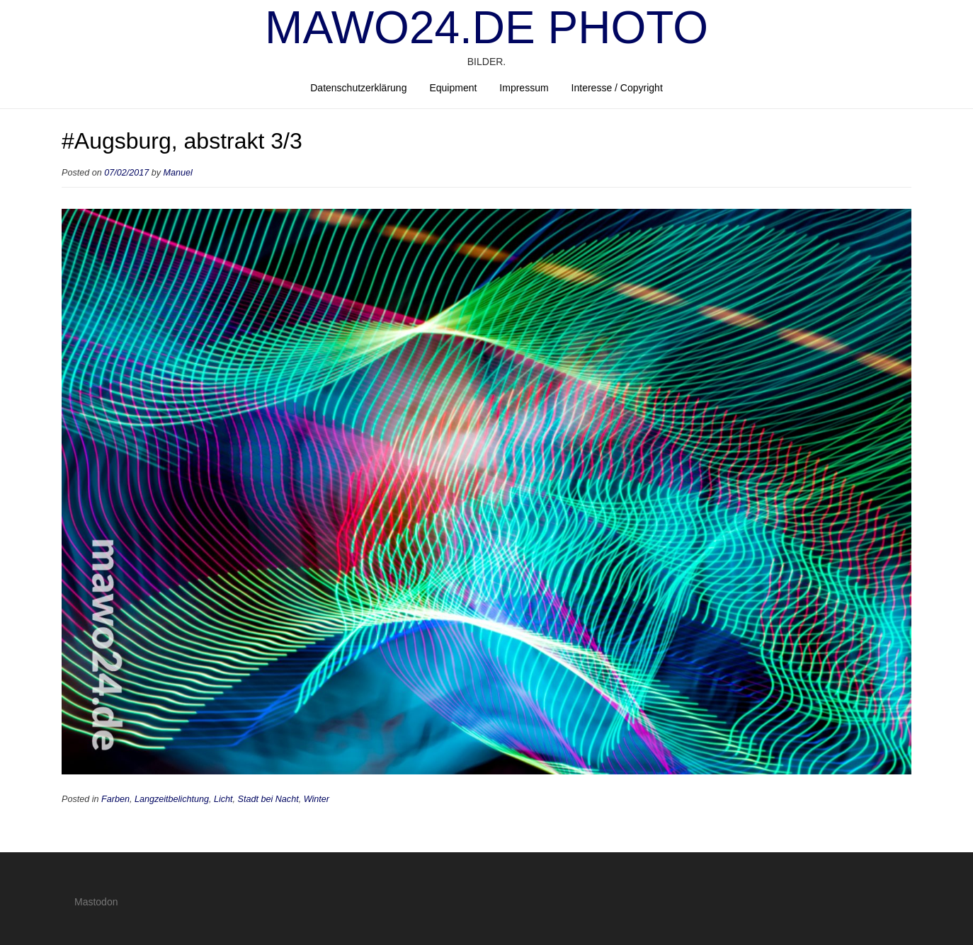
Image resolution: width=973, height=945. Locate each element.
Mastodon (96, 901)
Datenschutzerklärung (358, 87)
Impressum (523, 87)
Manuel (178, 173)
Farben (115, 799)
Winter (316, 799)
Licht (223, 799)
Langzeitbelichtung (172, 799)
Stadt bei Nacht (268, 799)
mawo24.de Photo (486, 27)
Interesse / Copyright (617, 87)
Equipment (453, 87)
